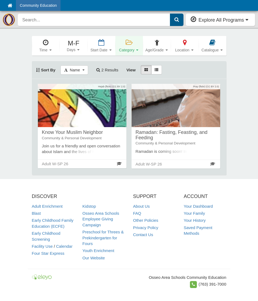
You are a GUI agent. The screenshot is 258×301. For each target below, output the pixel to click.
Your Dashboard (198, 206)
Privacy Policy (145, 227)
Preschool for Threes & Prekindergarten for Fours (103, 238)
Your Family (194, 213)
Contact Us (143, 234)
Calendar (64, 246)
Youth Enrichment (98, 250)
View (131, 70)
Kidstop (89, 206)
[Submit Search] (176, 20)
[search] (94, 20)
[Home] (10, 5)
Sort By (46, 70)
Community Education (38, 5)
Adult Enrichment (47, 206)
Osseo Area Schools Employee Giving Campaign (100, 219)
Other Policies (145, 220)
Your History (195, 220)
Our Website (93, 258)
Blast (36, 213)
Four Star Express (48, 253)
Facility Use (42, 246)
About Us (141, 206)
